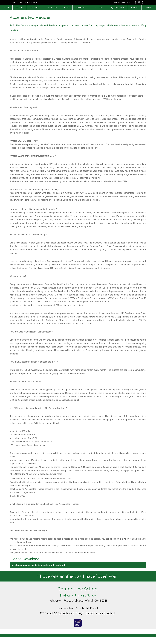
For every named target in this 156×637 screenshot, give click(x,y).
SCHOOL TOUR (31, 2)
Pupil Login (17, 2)
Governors (80, 7)
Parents (134, 7)
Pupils (66, 7)
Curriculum (97, 7)
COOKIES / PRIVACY (122, 3)
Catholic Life (51, 7)
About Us (34, 7)
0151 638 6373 (50, 613)
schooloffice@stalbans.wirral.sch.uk (89, 613)
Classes (19, 7)
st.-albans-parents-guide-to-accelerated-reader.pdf (39, 565)
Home (6, 7)
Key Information (117, 7)
